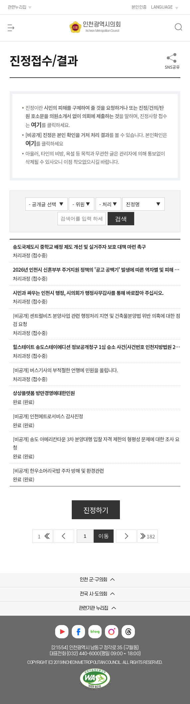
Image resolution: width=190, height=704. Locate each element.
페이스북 (78, 631)
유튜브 (61, 631)
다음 (126, 536)
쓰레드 (128, 631)
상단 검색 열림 (178, 27)
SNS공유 (172, 67)
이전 (63, 536)
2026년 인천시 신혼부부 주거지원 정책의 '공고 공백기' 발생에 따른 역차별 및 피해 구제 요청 (97, 269)
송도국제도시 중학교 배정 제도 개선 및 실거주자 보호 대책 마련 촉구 (79, 246)
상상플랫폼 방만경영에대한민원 (44, 392)
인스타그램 (111, 631)
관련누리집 (17, 7)
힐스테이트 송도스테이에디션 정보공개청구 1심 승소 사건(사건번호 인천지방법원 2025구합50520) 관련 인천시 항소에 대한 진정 (97, 346)
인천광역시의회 (102, 27)
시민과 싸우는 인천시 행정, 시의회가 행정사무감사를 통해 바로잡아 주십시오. (88, 292)
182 (151, 536)
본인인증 (139, 7)
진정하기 (95, 510)
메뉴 (11, 28)
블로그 (95, 631)
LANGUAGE (162, 7)
